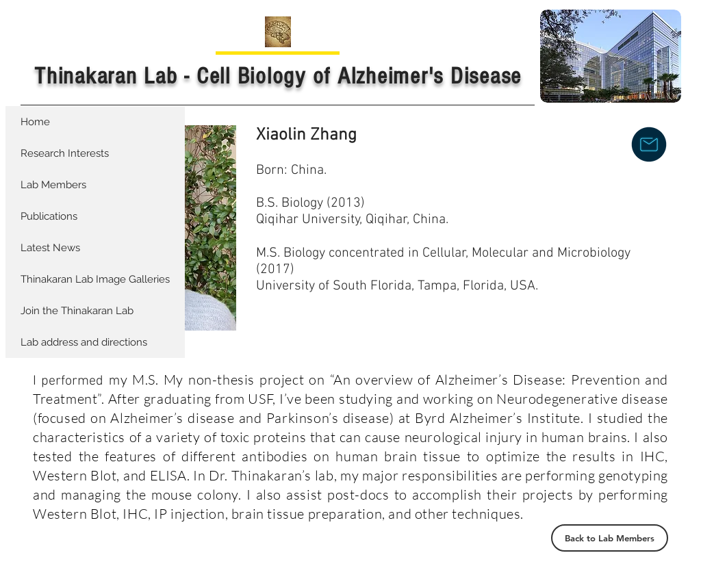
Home (35, 122)
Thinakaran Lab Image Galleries (95, 279)
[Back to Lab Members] (609, 538)
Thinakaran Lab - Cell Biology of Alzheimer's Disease (278, 76)
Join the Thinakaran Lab (77, 311)
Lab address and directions (84, 342)
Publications (49, 216)
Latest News (50, 248)
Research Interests (65, 153)
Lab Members (53, 185)
